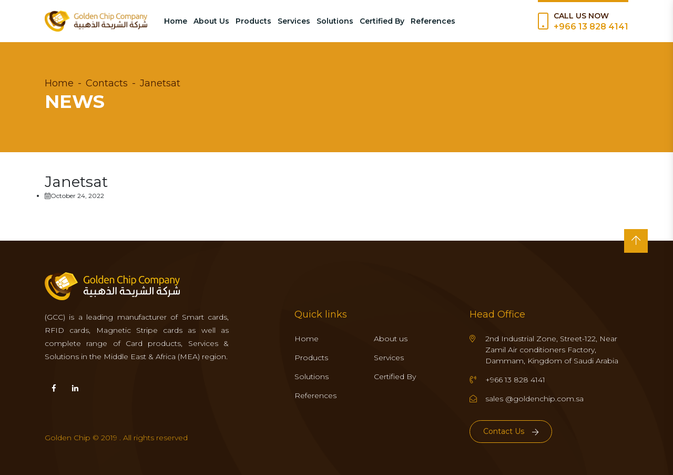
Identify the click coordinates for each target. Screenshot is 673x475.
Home (175, 21)
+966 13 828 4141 (591, 27)
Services (294, 21)
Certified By (382, 21)
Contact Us (510, 431)
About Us (211, 21)
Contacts (107, 83)
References (433, 21)
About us (390, 338)
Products (253, 21)
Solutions (335, 21)
